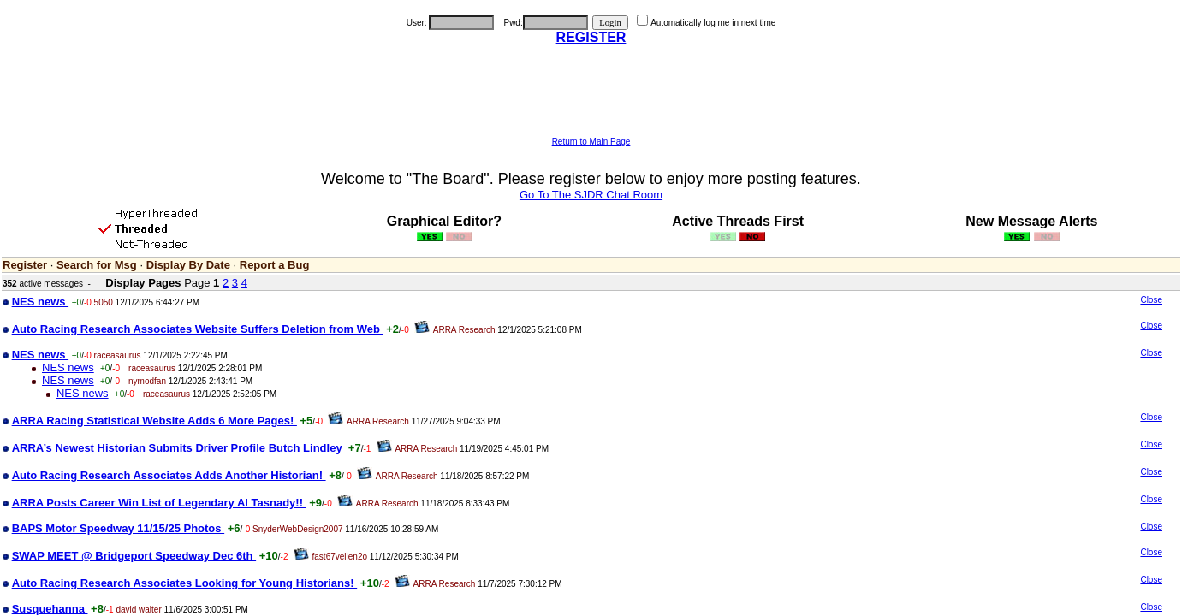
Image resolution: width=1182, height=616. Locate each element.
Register (25, 264)
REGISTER (591, 37)
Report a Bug (275, 264)
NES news (68, 367)
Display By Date (188, 264)
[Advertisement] (591, 98)
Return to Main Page (591, 141)
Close (1151, 300)
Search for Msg (96, 264)
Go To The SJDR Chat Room (591, 194)
